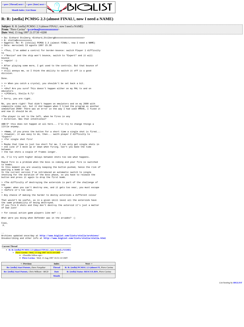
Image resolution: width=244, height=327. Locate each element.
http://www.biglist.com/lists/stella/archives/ (69, 275)
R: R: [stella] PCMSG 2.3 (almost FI (82, 308)
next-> (21, 4)
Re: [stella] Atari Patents (18, 308)
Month (56, 317)
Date (36, 4)
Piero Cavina (28, 299)
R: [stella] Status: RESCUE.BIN (82, 312)
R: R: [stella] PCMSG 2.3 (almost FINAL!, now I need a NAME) (40, 291)
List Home (31, 10)
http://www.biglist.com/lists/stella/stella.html (75, 278)
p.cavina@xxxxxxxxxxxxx (43, 29)
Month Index (18, 10)
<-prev (5, 4)
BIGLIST (237, 323)
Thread (13, 4)
